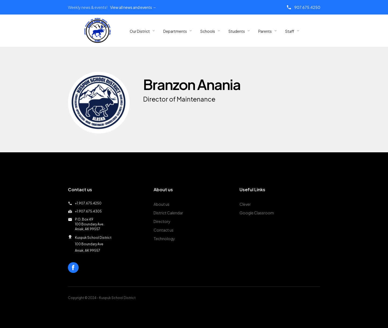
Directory (162, 221)
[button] (142, 30)
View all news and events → (133, 7)
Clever (245, 204)
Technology (164, 238)
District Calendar (168, 212)
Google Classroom (257, 212)
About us (161, 204)
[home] (97, 31)
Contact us (163, 230)
